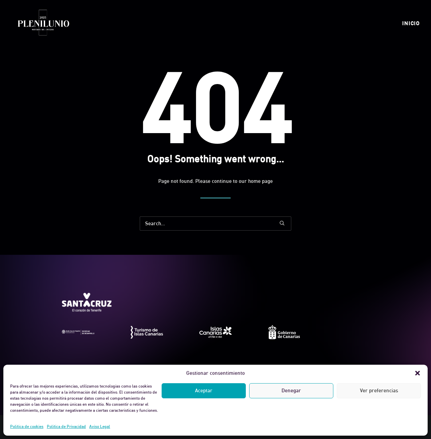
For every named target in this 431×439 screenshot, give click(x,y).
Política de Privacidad (66, 426)
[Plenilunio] (43, 23)
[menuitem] (411, 23)
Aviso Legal (99, 426)
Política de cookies (26, 426)
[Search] (215, 223)
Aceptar (203, 390)
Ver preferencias (379, 390)
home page (260, 181)
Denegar (291, 390)
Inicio (411, 23)
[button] (417, 373)
